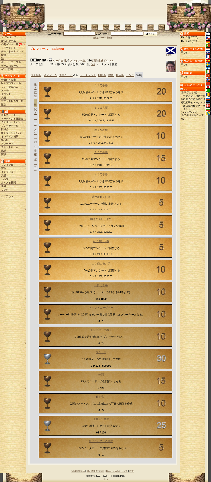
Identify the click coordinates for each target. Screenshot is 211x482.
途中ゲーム (66, 75)
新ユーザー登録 (102, 37)
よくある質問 (8, 182)
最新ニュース (8, 115)
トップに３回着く (101, 330)
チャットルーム (9, 147)
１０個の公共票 (101, 263)
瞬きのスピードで (101, 219)
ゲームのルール (9, 65)
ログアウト (7, 196)
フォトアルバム (9, 86)
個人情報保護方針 (95, 471)
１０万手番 (101, 174)
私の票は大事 (101, 241)
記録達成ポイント (103, 60)
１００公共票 (101, 419)
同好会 (4, 129)
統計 (3, 150)
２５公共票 (101, 152)
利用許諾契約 (78, 471)
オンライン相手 (9, 136)
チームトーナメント (12, 51)
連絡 (3, 186)
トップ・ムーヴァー (101, 307)
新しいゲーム (8, 40)
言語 (3, 168)
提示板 (120, 75)
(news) (169, 55)
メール (4, 90)
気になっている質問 (101, 441)
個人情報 (36, 75)
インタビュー (8, 172)
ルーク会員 (59, 60)
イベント (6, 94)
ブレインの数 (78, 60)
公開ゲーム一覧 (9, 44)
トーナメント (8, 48)
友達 (3, 97)
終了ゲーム (50, 75)
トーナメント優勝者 (12, 118)
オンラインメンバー (12, 133)
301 (22, 44)
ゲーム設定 (7, 69)
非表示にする (189, 92)
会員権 (35, 150)
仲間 (101, 374)
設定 (3, 104)
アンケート (7, 143)
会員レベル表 (8, 79)
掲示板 (4, 140)
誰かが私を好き (101, 196)
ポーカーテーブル (11, 62)
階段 (3, 55)
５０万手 (101, 352)
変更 (195, 41)
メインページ (8, 37)
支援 (3, 175)
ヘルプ (4, 179)
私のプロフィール (11, 83)
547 (93, 64)
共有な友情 (101, 130)
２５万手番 (101, 85)
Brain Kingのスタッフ (117, 471)
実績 (3, 154)
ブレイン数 (7, 164)
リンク (4, 189)
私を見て (101, 396)
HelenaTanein (189, 112)
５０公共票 (101, 107)
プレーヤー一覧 (9, 125)
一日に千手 (101, 285)
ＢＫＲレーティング (12, 122)
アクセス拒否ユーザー (13, 101)
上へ (105, 479)
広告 (131, 471)
